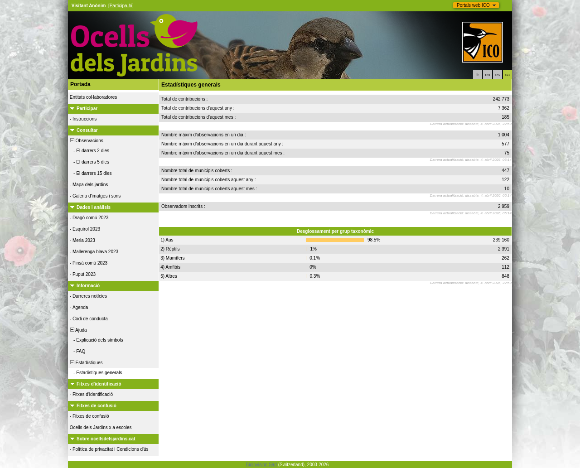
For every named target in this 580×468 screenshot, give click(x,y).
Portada (80, 84)
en (487, 74)
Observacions (86, 140)
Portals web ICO (473, 5)
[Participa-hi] (121, 5)
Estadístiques (86, 362)
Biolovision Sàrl (261, 464)
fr (477, 74)
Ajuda (78, 330)
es (497, 74)
